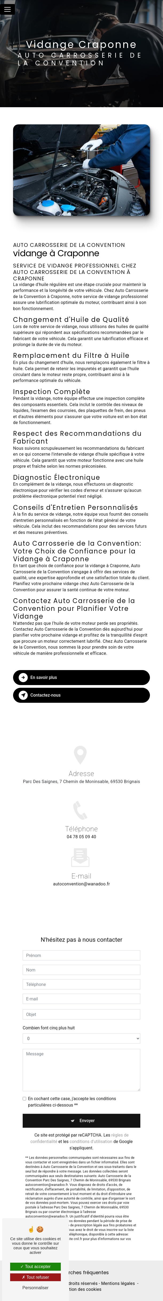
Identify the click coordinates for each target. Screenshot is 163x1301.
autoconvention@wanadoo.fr (81, 878)
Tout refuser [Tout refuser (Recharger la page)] (35, 1277)
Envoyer (87, 1114)
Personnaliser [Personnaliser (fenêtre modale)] (35, 1287)
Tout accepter (35, 1266)
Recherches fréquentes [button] (81, 1272)
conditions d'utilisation (91, 1135)
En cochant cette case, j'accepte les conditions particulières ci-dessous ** (72, 1096)
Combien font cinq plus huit (49, 1022)
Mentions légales (118, 1283)
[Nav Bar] (7, 9)
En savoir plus (38, 677)
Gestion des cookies (82, 1289)
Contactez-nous (40, 695)
